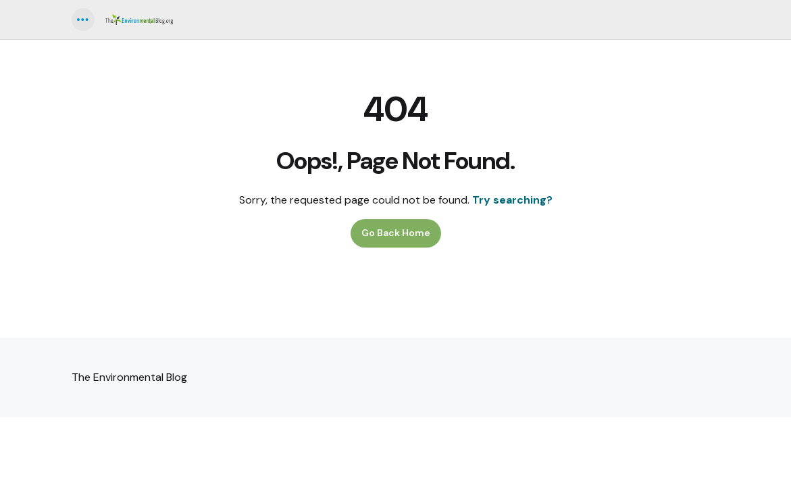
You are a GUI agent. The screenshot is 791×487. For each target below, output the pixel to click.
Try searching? (512, 200)
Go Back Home (395, 233)
